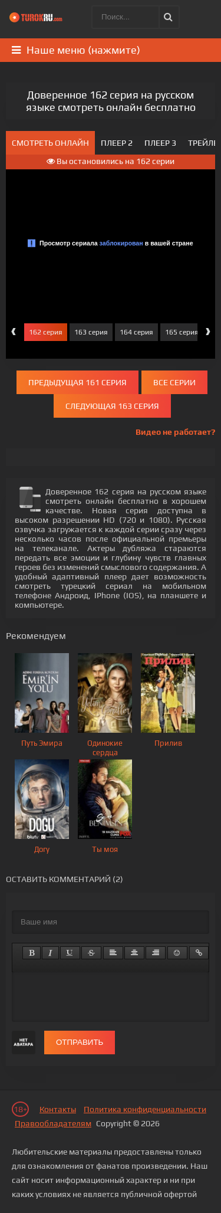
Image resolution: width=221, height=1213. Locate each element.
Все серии (174, 382)
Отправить (79, 1042)
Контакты (57, 1109)
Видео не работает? (175, 432)
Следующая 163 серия (112, 406)
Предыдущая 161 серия (77, 382)
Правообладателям (53, 1123)
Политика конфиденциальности (145, 1109)
